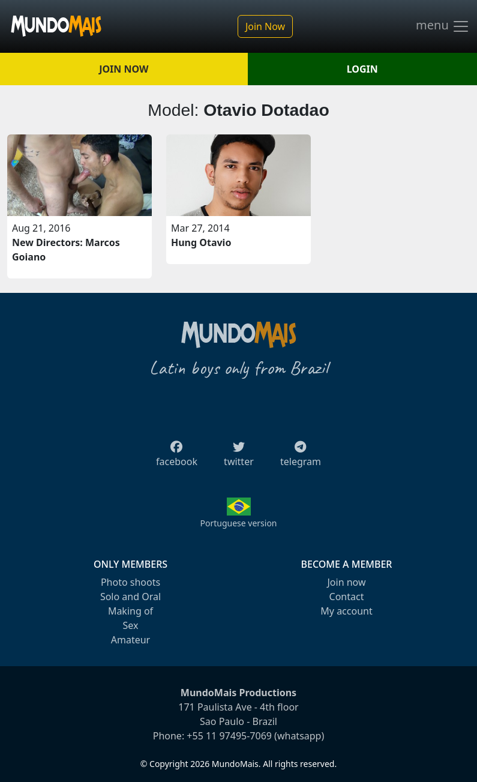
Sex (131, 625)
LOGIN (362, 69)
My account (346, 611)
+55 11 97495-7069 (229, 735)
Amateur (130, 639)
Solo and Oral (130, 596)
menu (443, 26)
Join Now (265, 26)
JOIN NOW (123, 69)
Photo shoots (130, 582)
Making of (130, 611)
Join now (346, 582)
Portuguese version (238, 523)
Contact (346, 596)
